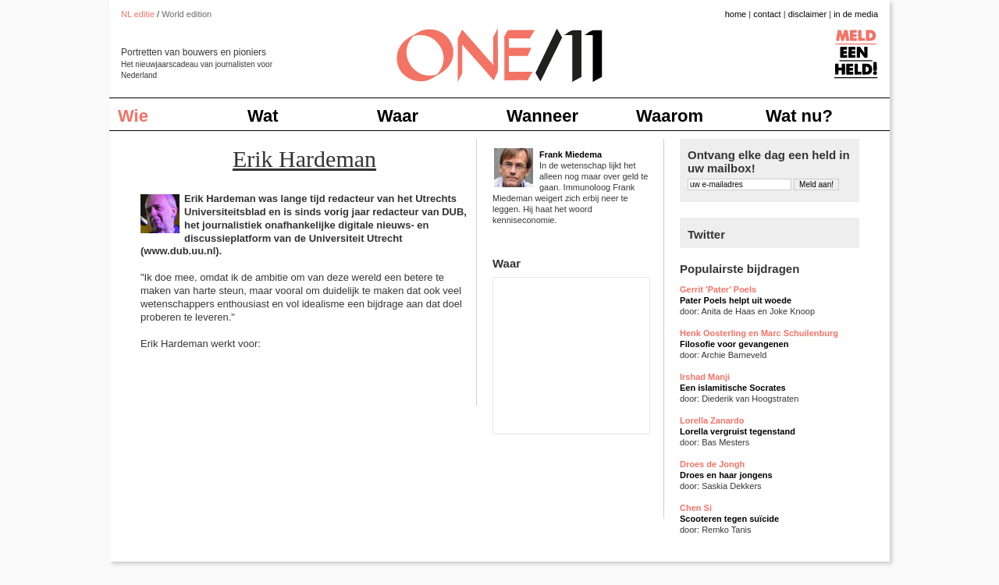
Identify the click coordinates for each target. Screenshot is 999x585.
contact (766, 14)
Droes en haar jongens (726, 475)
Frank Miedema (570, 154)
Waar (397, 116)
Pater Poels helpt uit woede (735, 300)
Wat (263, 116)
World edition (187, 14)
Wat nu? (799, 116)
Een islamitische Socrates (733, 387)
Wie (133, 116)
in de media (856, 14)
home (736, 14)
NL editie (138, 14)
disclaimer (807, 14)
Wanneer (542, 116)
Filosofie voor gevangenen (734, 344)
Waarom (669, 116)
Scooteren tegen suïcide (729, 518)
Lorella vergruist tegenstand (737, 431)
